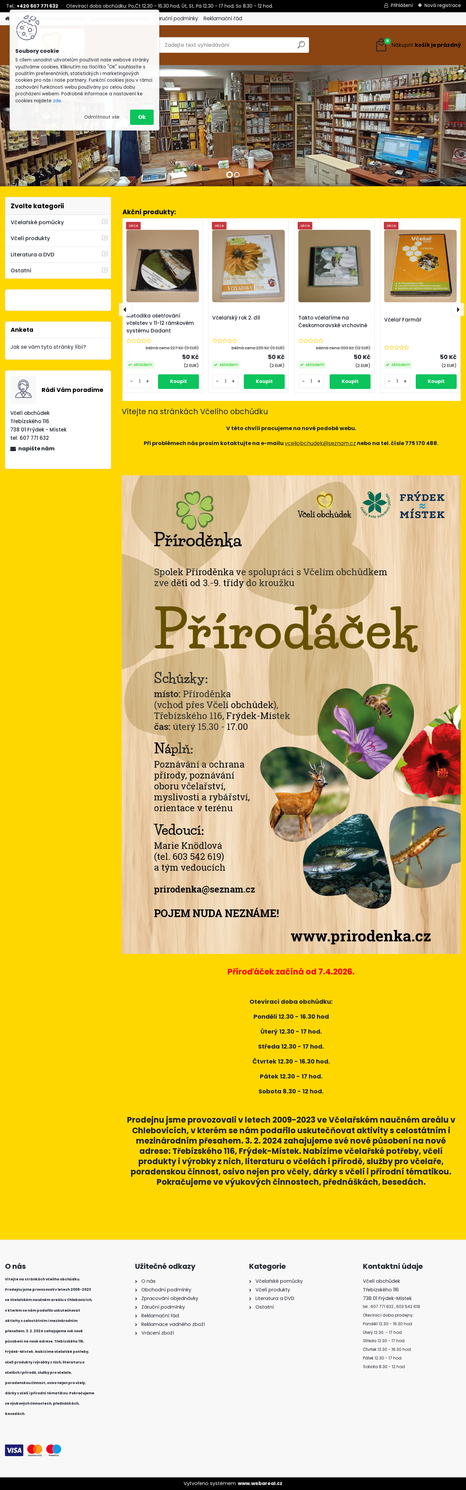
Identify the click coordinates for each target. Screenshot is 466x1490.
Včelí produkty (30, 238)
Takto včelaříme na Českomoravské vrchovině (332, 321)
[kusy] (139, 381)
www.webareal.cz (260, 1483)
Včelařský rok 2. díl (236, 317)
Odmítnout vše (101, 117)
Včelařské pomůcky (37, 222)
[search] (301, 47)
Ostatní (21, 270)
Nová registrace (442, 5)
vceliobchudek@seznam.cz (320, 443)
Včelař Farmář (402, 319)
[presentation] (125, 309)
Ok (142, 117)
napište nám (36, 448)
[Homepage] (7, 18)
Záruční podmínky (176, 18)
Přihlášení (402, 5)
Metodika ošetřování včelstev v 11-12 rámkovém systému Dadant (160, 323)
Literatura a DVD (32, 254)
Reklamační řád (223, 18)
